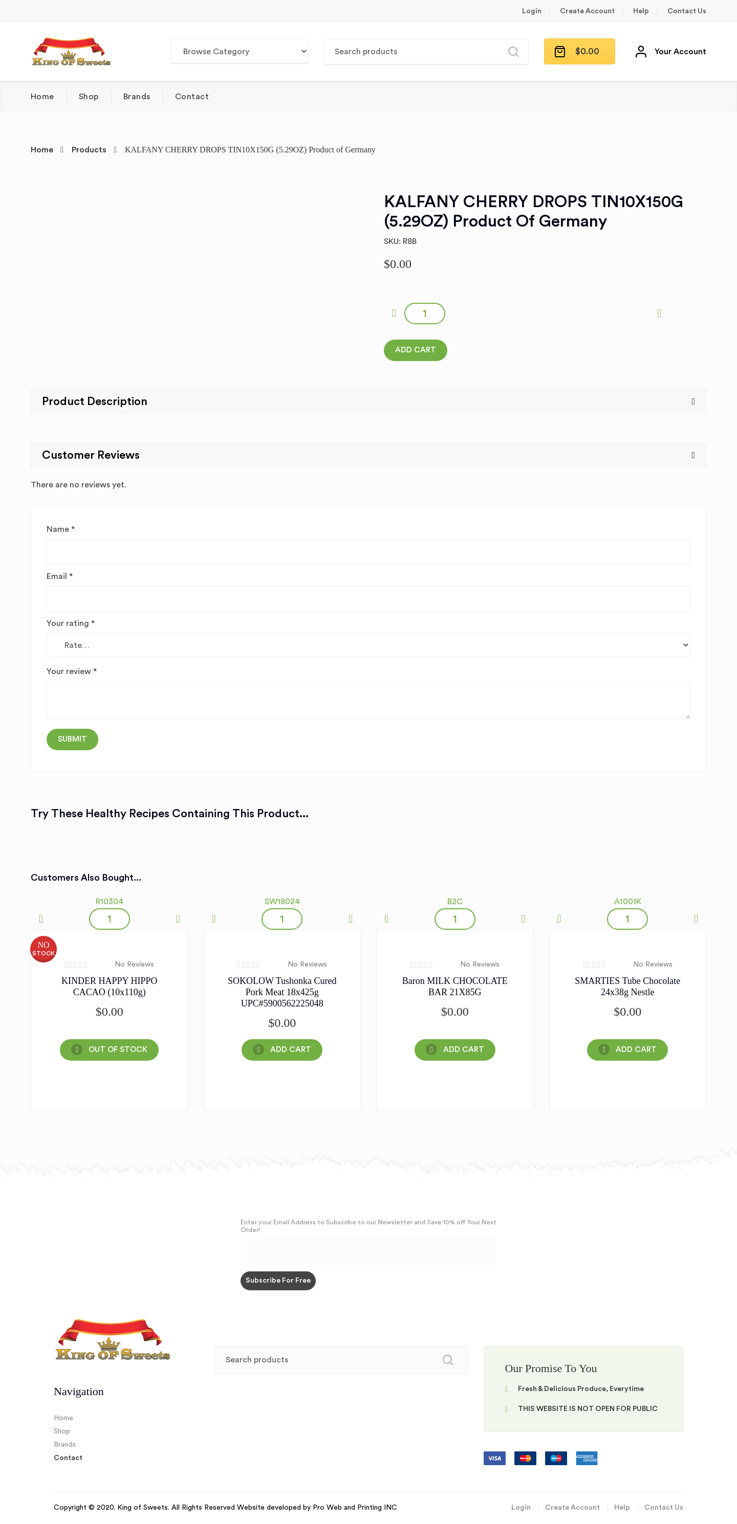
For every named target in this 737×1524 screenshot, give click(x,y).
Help (641, 11)
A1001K (627, 902)
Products (89, 150)
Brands (136, 97)
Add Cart (415, 350)
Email (60, 576)
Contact (192, 97)
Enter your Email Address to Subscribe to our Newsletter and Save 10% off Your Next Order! (368, 1226)
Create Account (587, 11)
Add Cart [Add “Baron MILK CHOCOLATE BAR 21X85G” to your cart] (463, 1050)
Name (61, 529)
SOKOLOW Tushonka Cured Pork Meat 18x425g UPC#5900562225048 (282, 992)
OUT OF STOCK (118, 1050)
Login (531, 11)
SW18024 (282, 902)
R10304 (109, 902)
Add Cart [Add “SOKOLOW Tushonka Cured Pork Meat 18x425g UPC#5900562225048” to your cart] (290, 1050)
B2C (455, 902)
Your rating (71, 623)
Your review (72, 671)
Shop (89, 97)
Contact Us (686, 11)
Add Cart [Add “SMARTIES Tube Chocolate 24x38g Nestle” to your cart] (636, 1050)
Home (42, 97)
